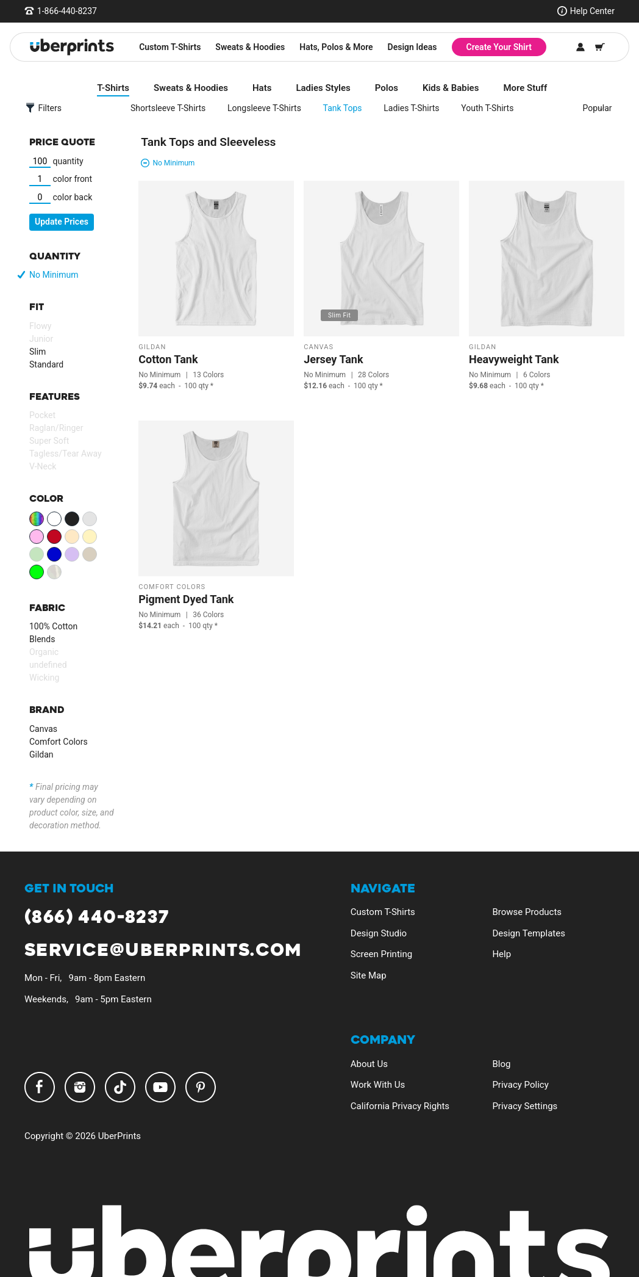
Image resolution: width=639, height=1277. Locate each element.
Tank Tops (337, 108)
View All (36, 519)
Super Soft (49, 441)
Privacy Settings (524, 1106)
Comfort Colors (58, 742)
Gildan (41, 754)
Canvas (43, 729)
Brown (89, 554)
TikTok (120, 1087)
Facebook (39, 1087)
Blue (54, 554)
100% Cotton (53, 626)
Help (501, 954)
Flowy (40, 326)
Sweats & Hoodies (250, 47)
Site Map (369, 975)
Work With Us (378, 1084)
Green (36, 554)
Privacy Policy (520, 1084)
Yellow (89, 536)
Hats (257, 87)
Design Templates (528, 933)
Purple (72, 554)
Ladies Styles (318, 87)
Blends (42, 639)
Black (72, 519)
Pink (36, 536)
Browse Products (527, 911)
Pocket (42, 415)
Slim (37, 351)
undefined (48, 665)
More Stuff (521, 87)
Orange (72, 536)
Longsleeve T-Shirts (259, 108)
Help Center (592, 11)
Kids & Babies (446, 87)
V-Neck (42, 466)
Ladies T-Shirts (407, 108)
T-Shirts (108, 87)
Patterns (54, 572)
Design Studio (379, 933)
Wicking (44, 677)
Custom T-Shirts (170, 47)
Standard (46, 364)
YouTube (160, 1087)
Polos (381, 87)
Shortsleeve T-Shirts (163, 108)
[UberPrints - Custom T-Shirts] (72, 47)
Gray (89, 519)
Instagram (80, 1087)
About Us (369, 1063)
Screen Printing (381, 954)
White (54, 519)
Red (54, 536)
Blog (501, 1063)
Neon (36, 572)
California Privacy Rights (400, 1106)
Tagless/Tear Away (65, 453)
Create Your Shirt (499, 47)
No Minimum (53, 275)
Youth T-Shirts (483, 108)
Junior (41, 339)
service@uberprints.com (163, 951)
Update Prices (61, 221)
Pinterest (200, 1087)
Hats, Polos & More (336, 47)
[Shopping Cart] (600, 47)
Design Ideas (412, 47)
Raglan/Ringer (56, 428)
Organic (44, 652)
